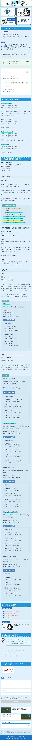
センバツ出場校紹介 (9, 89)
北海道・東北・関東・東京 (12, 611)
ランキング (8, 617)
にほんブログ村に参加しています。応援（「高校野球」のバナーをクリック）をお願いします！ (16, 36)
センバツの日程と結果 (10, 76)
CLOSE (27, 72)
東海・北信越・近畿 (10, 613)
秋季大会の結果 (11, 80)
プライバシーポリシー (13, 736)
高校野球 (3, 42)
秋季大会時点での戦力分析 (11, 78)
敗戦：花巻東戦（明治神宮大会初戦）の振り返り (18, 83)
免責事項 (20, 736)
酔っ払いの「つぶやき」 (11, 91)
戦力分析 (10, 86)
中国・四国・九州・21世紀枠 (12, 615)
